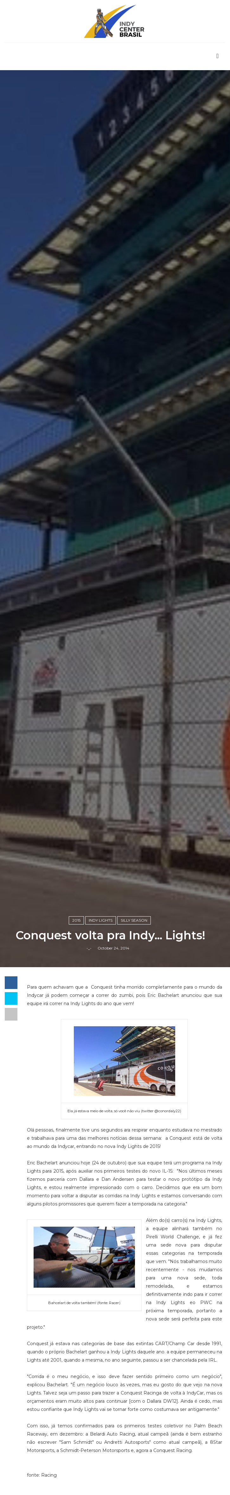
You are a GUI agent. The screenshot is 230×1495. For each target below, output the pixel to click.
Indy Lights (100, 920)
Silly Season (134, 920)
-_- (89, 948)
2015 (76, 920)
